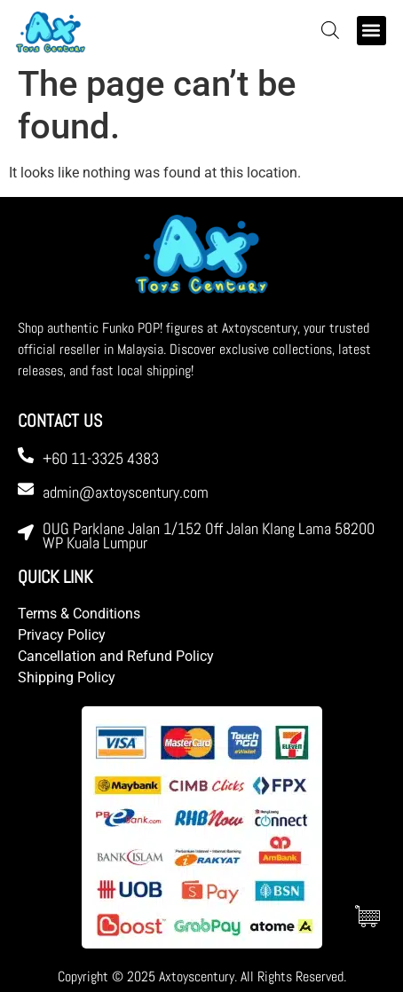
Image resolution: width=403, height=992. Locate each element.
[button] (371, 30)
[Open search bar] (330, 30)
